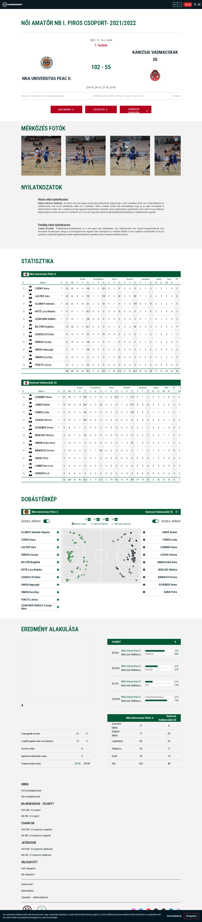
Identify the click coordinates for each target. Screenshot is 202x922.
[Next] (185, 156)
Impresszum (27, 884)
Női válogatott (27, 874)
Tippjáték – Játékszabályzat (34, 897)
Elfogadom (191, 916)
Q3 (105, 519)
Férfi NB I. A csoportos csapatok (37, 829)
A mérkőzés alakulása (138, 111)
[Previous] (16, 156)
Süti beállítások (174, 916)
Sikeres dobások (100, 524)
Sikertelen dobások (122, 524)
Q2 (96, 519)
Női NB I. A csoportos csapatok (36, 835)
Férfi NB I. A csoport (31, 810)
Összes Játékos (32, 521)
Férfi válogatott (28, 868)
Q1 (87, 519)
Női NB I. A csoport (30, 816)
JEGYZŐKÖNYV (66, 109)
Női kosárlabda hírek (30, 796)
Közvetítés (101, 109)
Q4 (114, 519)
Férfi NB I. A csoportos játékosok (37, 849)
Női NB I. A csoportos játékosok (36, 855)
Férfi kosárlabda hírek (31, 790)
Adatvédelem (27, 890)
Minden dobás (81, 524)
